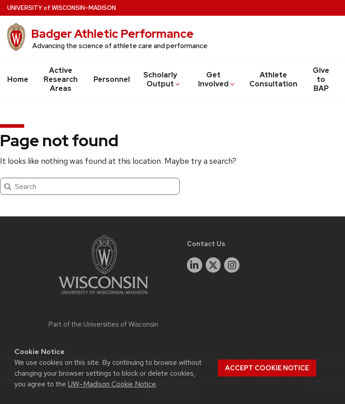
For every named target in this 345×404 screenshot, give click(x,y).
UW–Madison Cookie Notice (112, 384)
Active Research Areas (61, 79)
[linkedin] (194, 265)
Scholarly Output (162, 79)
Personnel (111, 79)
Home (17, 79)
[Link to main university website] (103, 296)
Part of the (103, 324)
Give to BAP (321, 79)
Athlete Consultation (273, 79)
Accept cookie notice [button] (267, 368)
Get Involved (217, 79)
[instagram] (231, 265)
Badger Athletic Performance (112, 33)
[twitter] (213, 265)
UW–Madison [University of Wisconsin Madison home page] (61, 8)
